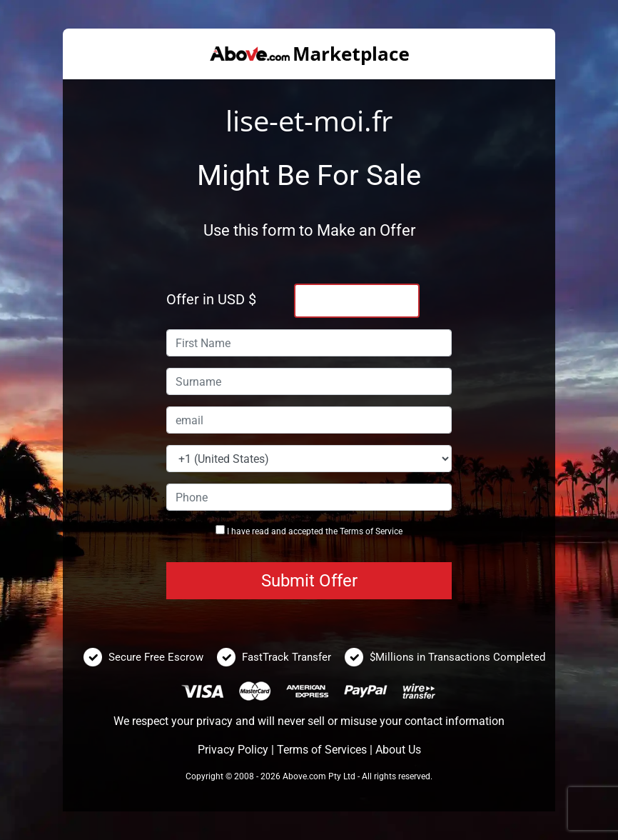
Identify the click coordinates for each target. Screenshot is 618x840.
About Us (398, 749)
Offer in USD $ (211, 299)
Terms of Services (322, 749)
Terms (351, 531)
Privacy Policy (233, 749)
